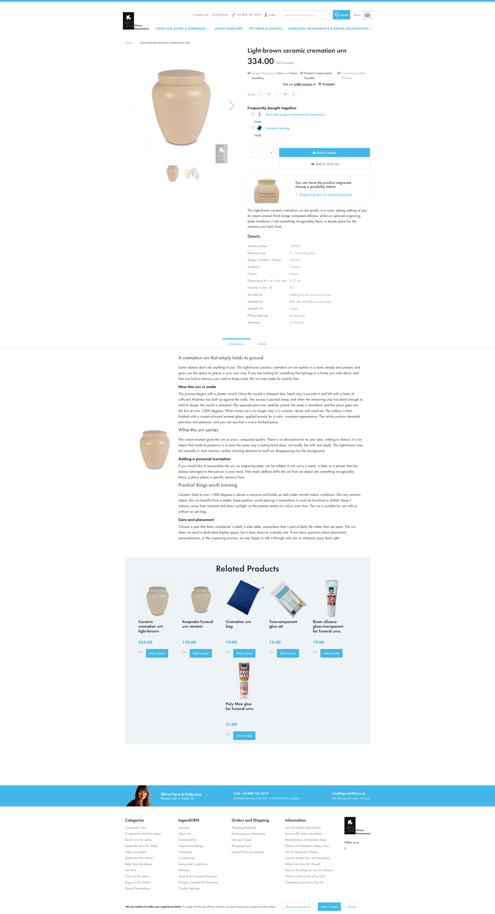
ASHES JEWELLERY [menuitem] (229, 28)
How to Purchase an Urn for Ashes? (309, 870)
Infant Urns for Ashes (139, 858)
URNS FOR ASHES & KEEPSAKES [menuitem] (180, 28)
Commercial (200, 14)
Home (128, 42)
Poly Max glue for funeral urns (239, 706)
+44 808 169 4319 (248, 14)
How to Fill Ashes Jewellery (303, 833)
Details (262, 344)
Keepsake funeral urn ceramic (197, 623)
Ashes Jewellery (136, 851)
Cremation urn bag (277, 128)
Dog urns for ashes (137, 882)
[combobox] (316, 14)
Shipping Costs (241, 845)
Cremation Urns (135, 827)
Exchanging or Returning (248, 833)
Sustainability (187, 839)
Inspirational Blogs (190, 845)
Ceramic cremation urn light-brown (150, 626)
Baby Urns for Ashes (138, 864)
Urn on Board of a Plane (301, 851)
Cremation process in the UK (304, 882)
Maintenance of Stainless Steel (305, 839)
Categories (134, 820)
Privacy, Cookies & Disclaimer (198, 882)
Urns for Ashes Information (303, 827)
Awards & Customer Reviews (197, 876)
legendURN (188, 820)
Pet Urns (130, 870)
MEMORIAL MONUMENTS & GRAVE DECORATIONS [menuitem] (328, 28)
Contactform (220, 14)
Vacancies (185, 851)
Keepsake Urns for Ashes (141, 845)
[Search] (341, 14)
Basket (357, 15)
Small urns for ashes (138, 839)
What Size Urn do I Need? (303, 864)
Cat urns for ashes (137, 876)
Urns (280, 73)
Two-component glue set (283, 623)
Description (236, 344)
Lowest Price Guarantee (248, 851)
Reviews (183, 870)
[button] (231, 105)
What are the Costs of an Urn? (305, 876)
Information (295, 820)
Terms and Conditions (192, 864)
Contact (183, 827)
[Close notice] (489, 911)
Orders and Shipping (250, 820)
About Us (184, 833)
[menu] (264, 28)
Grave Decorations (138, 888)
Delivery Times (241, 839)
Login (272, 14)
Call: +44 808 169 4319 (251, 793)
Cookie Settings (189, 888)
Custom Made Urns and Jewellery (307, 858)
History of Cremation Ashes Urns (307, 845)
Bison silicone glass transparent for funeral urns (295, 114)
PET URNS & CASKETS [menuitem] (265, 28)
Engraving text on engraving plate (325, 194)
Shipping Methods (244, 827)
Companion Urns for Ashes (143, 833)
